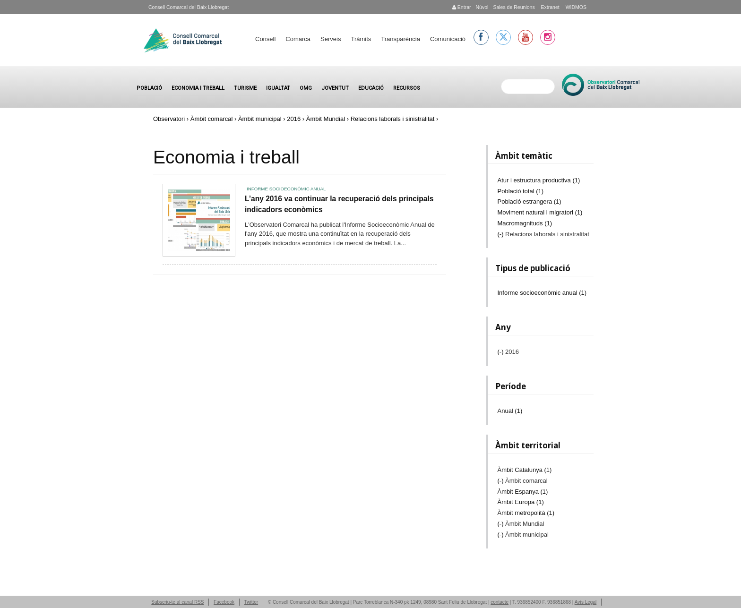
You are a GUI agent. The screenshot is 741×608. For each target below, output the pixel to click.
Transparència (400, 39)
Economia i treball (198, 88)
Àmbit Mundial (325, 118)
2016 (294, 118)
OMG (306, 88)
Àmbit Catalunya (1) (525, 469)
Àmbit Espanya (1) (523, 491)
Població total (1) (521, 191)
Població (149, 88)
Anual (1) (510, 410)
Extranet (550, 7)
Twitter (251, 602)
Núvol (481, 7)
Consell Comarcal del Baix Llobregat (188, 7)
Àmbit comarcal (211, 118)
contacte (499, 602)
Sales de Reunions (513, 7)
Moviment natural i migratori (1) (540, 212)
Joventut (335, 88)
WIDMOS (575, 7)
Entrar (461, 7)
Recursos (406, 88)
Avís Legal (586, 602)
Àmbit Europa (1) (521, 501)
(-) (502, 234)
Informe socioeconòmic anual (286, 188)
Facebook (224, 602)
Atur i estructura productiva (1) (539, 180)
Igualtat (278, 88)
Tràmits (361, 39)
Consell (265, 39)
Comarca (297, 39)
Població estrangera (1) (529, 201)
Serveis (330, 39)
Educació (371, 88)
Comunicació (447, 39)
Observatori (169, 118)
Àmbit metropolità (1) (526, 512)
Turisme (245, 88)
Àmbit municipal (260, 118)
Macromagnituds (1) (525, 223)
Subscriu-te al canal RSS (177, 602)
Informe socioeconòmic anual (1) (542, 292)
